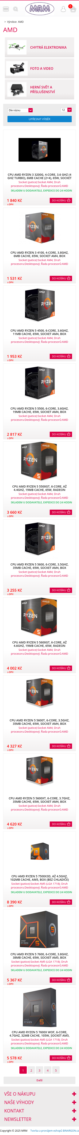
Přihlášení (63, 9)
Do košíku (59, 200)
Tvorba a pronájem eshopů (46, 1130)
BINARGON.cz (71, 1130)
